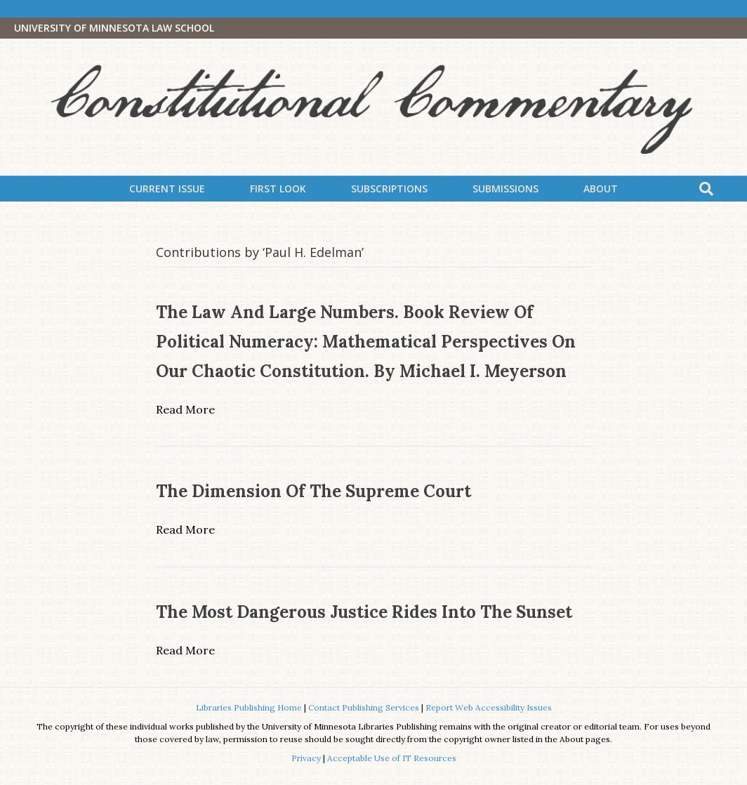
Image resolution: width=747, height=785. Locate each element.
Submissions (505, 188)
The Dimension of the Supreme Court (313, 491)
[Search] (706, 189)
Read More (185, 409)
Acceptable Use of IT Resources (391, 758)
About (600, 188)
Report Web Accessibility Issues (488, 707)
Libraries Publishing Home (249, 707)
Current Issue (167, 188)
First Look (278, 188)
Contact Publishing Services (363, 707)
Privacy (306, 758)
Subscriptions (389, 188)
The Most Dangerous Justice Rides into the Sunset (364, 612)
